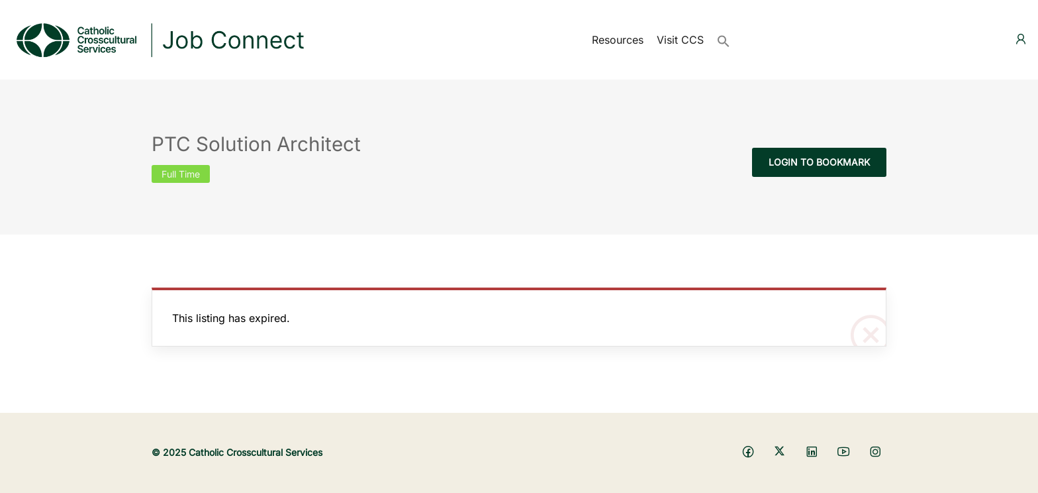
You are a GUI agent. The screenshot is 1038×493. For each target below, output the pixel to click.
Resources (617, 39)
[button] (723, 39)
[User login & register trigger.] (1021, 39)
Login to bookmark (819, 162)
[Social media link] (747, 451)
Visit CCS (680, 39)
